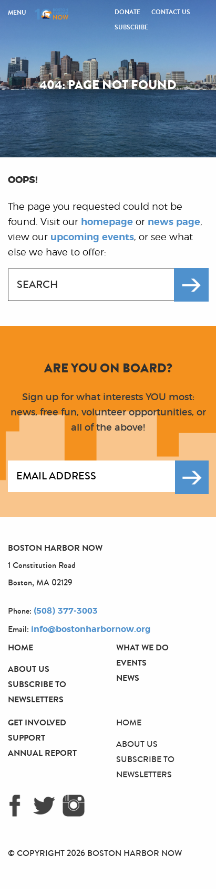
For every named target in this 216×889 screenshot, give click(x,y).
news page (174, 222)
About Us (28, 669)
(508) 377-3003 (66, 611)
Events (131, 663)
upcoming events (92, 237)
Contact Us (170, 12)
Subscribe (131, 27)
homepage (107, 222)
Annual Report (42, 753)
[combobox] (97, 285)
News (127, 678)
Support (26, 738)
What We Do (142, 647)
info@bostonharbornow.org (90, 629)
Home (20, 647)
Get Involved (37, 722)
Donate (127, 12)
